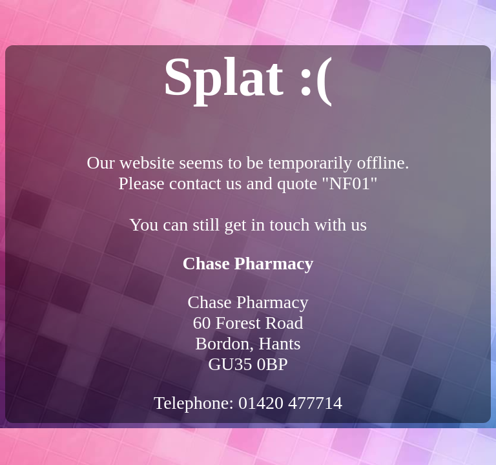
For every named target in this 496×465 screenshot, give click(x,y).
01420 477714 (290, 403)
